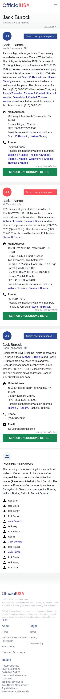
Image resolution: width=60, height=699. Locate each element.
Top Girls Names (10, 688)
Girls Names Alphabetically (15, 685)
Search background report (30, 172)
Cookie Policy (36, 643)
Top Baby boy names (12, 682)
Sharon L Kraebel (18, 158)
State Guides (8, 646)
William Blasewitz (12, 221)
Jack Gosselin (12, 521)
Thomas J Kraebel (18, 162)
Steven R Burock (33, 221)
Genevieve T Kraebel (25, 97)
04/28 (5, 672)
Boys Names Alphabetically (15, 691)
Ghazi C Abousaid (32, 77)
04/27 (11, 672)
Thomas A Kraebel (34, 93)
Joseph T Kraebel (13, 93)
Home (5, 632)
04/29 (17, 669)
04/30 (11, 669)
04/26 (17, 672)
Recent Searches (10, 665)
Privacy (33, 637)
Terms (33, 632)
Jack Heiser (11, 552)
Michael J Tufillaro (32, 357)
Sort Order (49, 26)
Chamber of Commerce (13, 652)
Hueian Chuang (38, 136)
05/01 (5, 669)
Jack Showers (12, 542)
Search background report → (40, 36)
